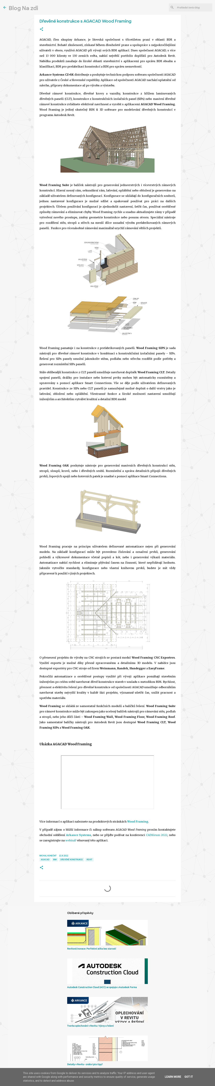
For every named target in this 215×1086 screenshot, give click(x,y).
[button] (41, 29)
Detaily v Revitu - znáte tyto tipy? (85, 1064)
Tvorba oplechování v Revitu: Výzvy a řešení (90, 1025)
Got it (188, 1076)
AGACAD (45, 859)
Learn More (173, 1076)
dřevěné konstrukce (71, 859)
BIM (55, 859)
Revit (89, 859)
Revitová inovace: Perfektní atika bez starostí (91, 948)
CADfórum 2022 (156, 835)
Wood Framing (137, 821)
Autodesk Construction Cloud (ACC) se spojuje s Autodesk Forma (102, 987)
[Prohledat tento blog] (193, 7)
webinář (70, 840)
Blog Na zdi (23, 8)
